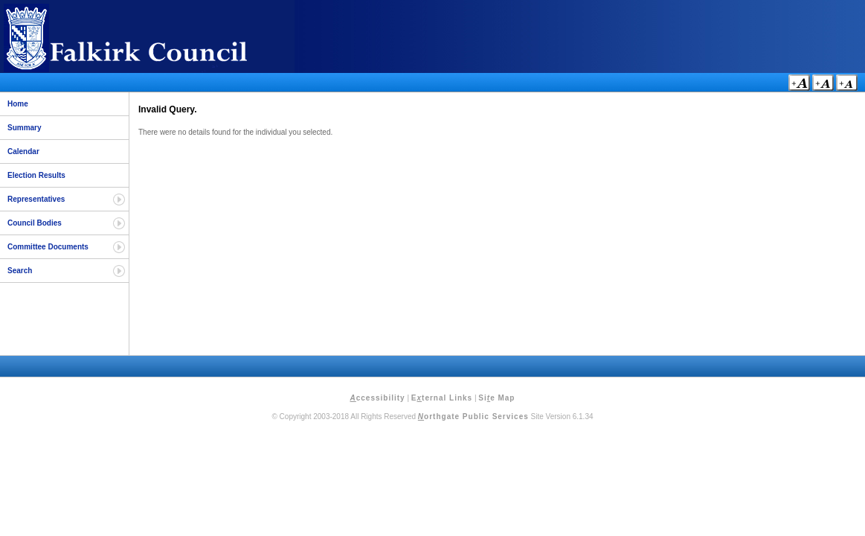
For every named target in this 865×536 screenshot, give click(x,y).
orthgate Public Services (473, 416)
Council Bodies (34, 223)
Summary (24, 128)
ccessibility (377, 398)
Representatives (36, 199)
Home (17, 104)
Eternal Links (441, 398)
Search (19, 271)
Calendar (23, 151)
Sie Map (496, 398)
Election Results (36, 175)
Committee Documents (48, 247)
